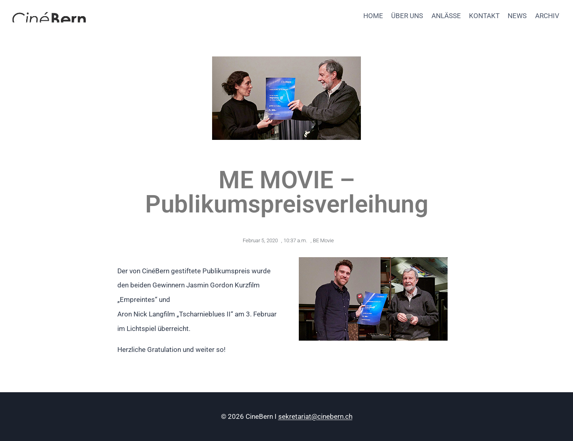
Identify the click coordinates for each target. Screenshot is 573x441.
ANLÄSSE (446, 16)
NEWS (517, 16)
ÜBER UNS (407, 16)
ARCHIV (547, 16)
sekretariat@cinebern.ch (315, 416)
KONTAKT (484, 16)
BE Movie (323, 240)
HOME (373, 16)
